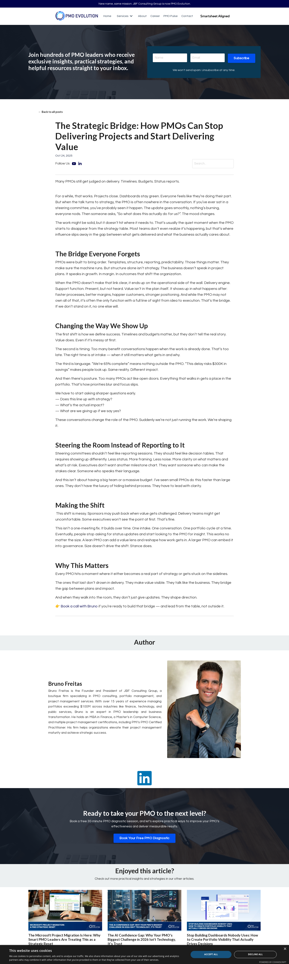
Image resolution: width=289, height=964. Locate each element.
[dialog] (144, 954)
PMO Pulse (170, 16)
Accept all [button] (211, 954)
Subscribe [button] (241, 58)
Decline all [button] (255, 954)
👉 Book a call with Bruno (76, 607)
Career (155, 16)
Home (107, 16)
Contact (187, 16)
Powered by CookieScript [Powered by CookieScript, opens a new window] (272, 962)
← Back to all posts (51, 112)
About (142, 16)
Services (125, 16)
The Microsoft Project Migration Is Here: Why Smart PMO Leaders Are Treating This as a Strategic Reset (64, 941)
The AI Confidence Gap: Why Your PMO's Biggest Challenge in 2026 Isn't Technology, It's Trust (144, 941)
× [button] (284, 949)
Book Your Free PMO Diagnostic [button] (144, 839)
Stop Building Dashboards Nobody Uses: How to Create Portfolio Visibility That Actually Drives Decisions (220, 941)
